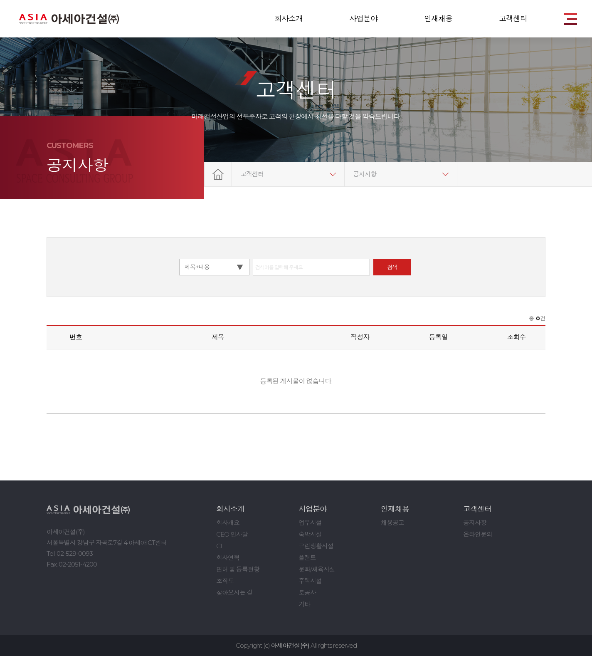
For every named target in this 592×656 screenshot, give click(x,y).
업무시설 (310, 523)
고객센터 (513, 18)
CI (219, 546)
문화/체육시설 (316, 569)
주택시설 (310, 581)
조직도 (225, 581)
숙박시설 (310, 534)
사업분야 (363, 18)
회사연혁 (227, 558)
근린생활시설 (315, 546)
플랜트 (307, 558)
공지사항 (364, 174)
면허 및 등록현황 (237, 569)
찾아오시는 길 (234, 593)
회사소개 (288, 18)
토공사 (307, 593)
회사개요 (227, 523)
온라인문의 (477, 534)
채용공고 (392, 523)
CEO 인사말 (232, 534)
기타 (304, 604)
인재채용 (438, 18)
